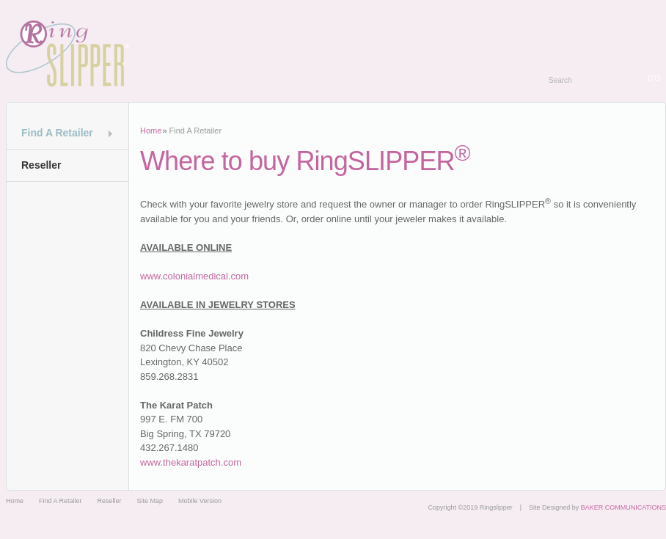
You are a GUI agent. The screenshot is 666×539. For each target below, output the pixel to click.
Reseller (41, 165)
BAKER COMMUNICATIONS (623, 507)
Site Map (150, 501)
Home (150, 130)
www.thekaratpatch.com (190, 462)
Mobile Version (200, 501)
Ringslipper (67, 54)
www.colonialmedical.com (194, 276)
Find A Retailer (57, 133)
